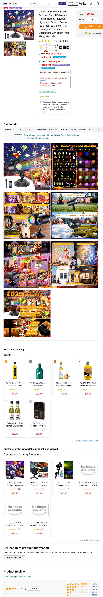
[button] (98, 3)
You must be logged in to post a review (18, 577)
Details (42, 81)
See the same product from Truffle (87, 441)
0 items (94, 595)
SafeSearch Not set (73, 3)
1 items (94, 592)
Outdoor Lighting (73, 135)
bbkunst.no (12, 3)
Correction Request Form (14, 557)
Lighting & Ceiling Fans (55, 135)
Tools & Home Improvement (34, 135)
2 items (94, 589)
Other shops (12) (47, 91)
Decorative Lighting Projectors (38, 138)
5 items (94, 586)
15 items (94, 584)
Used (55, 64)
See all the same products (89, 540)
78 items (33, 588)
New (53, 55)
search (62, 3)
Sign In (80, 4)
